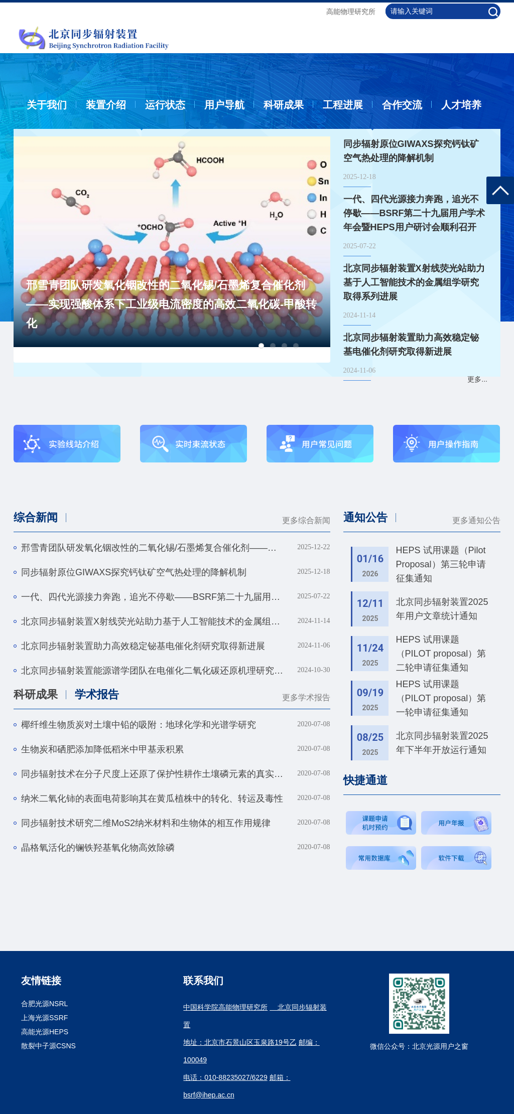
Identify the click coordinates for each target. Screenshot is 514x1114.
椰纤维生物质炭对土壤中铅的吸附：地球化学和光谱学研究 (138, 725)
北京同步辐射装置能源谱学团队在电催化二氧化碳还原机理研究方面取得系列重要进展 (152, 671)
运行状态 (165, 104)
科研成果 (284, 104)
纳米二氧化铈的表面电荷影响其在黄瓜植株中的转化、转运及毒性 (152, 798)
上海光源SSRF (44, 1018)
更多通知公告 (476, 520)
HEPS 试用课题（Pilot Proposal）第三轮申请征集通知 (441, 564)
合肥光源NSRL (44, 1004)
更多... (477, 379)
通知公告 (365, 517)
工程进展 (343, 104)
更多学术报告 (306, 697)
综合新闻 (36, 517)
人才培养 (461, 104)
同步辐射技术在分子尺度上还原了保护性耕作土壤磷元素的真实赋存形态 (152, 774)
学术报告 (97, 694)
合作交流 (402, 104)
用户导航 (224, 104)
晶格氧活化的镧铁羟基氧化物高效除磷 (98, 848)
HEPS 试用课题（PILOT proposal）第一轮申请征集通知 (441, 698)
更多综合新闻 (306, 520)
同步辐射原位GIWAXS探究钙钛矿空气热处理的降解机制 (133, 572)
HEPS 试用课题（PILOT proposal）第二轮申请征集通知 (441, 653)
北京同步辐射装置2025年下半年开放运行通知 (442, 743)
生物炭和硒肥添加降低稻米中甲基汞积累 (102, 749)
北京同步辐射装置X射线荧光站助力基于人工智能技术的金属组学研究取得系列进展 (152, 621)
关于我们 (47, 104)
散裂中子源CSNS (48, 1046)
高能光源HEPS (44, 1032)
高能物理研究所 (350, 12)
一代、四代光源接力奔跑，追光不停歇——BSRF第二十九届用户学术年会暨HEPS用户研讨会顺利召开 (152, 597)
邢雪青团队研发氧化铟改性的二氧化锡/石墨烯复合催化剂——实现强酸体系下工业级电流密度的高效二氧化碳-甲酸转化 (171, 304)
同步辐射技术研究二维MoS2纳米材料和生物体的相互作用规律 (146, 823)
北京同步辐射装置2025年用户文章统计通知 (442, 609)
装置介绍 (106, 104)
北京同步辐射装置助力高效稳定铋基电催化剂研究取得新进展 (143, 646)
